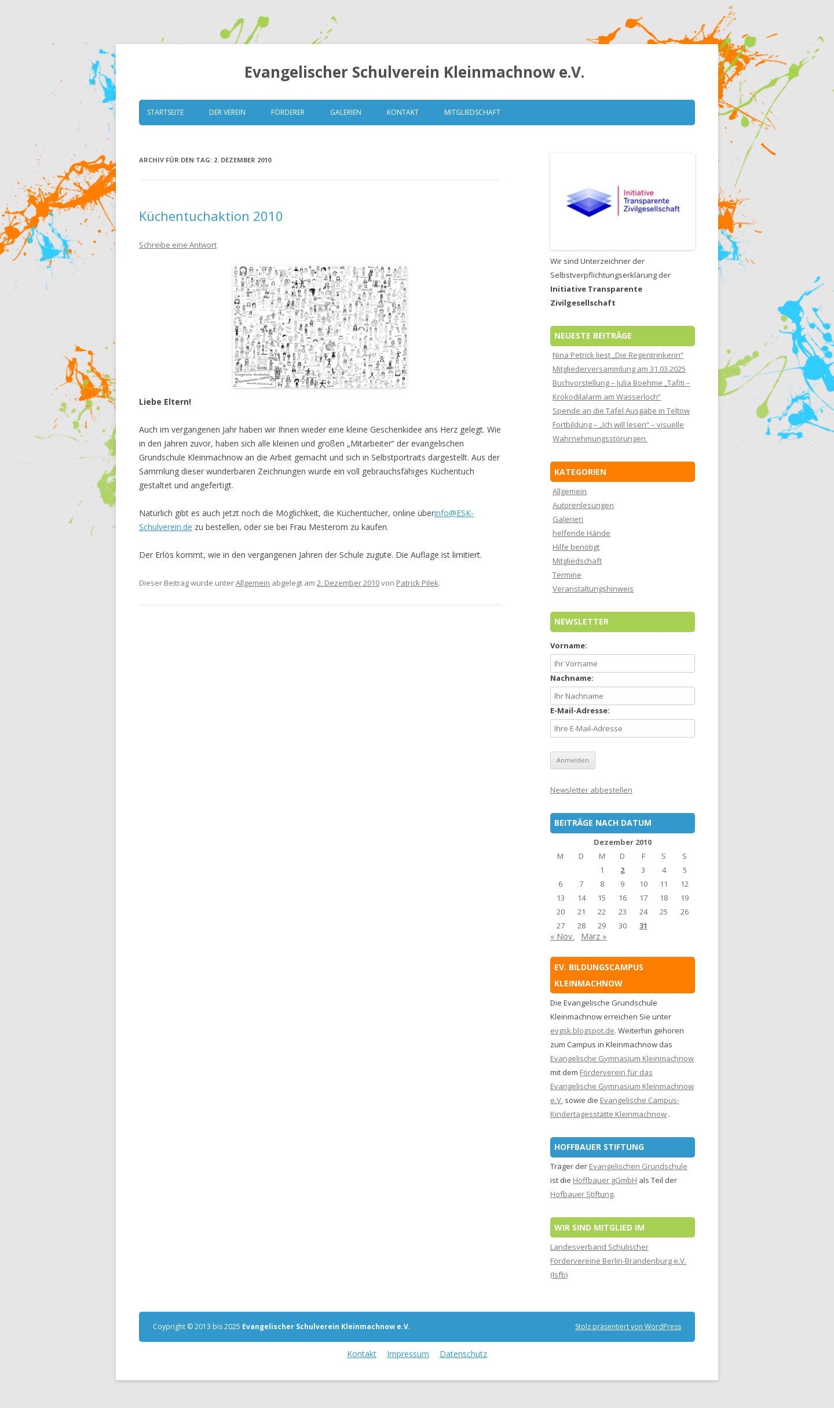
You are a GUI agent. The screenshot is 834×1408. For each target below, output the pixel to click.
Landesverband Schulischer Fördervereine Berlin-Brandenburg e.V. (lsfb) (618, 1261)
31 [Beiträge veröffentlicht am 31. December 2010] (643, 925)
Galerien (345, 112)
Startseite (165, 112)
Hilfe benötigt (576, 547)
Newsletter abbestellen (591, 790)
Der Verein (227, 112)
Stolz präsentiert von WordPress (628, 1326)
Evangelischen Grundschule (638, 1166)
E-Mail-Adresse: (580, 710)
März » (593, 936)
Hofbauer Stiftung (581, 1194)
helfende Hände (581, 533)
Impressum (408, 1353)
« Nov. (562, 936)
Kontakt (403, 112)
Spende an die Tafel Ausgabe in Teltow (621, 410)
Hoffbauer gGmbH (605, 1180)
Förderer (288, 112)
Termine (567, 574)
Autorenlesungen (583, 505)
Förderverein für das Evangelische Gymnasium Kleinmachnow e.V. (622, 1086)
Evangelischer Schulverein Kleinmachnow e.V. (414, 71)
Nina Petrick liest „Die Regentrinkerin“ (618, 355)
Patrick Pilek (417, 583)
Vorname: (568, 645)
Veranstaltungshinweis (593, 588)
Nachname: (572, 678)
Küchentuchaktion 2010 (211, 215)
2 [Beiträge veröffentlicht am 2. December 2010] (622, 870)
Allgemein (253, 583)
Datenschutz (463, 1353)
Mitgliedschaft (472, 112)
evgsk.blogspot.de (582, 1030)
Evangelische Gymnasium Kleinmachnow (622, 1058)
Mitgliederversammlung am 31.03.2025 (619, 369)
